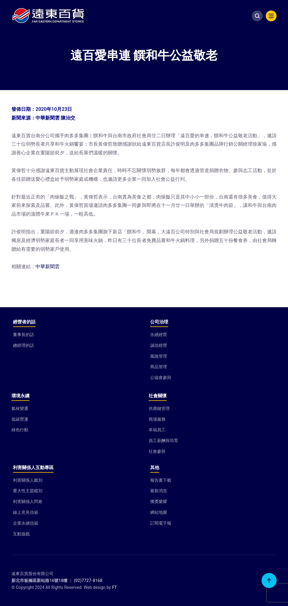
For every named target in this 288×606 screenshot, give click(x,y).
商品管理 (158, 366)
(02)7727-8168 (88, 580)
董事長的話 (23, 334)
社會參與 (157, 451)
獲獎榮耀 (158, 501)
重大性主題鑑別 (27, 490)
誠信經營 (158, 345)
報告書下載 (160, 480)
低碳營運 (19, 419)
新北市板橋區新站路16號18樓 (39, 580)
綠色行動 (19, 429)
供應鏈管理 (159, 408)
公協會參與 (160, 377)
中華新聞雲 (48, 266)
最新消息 (158, 490)
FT (114, 587)
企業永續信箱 (25, 523)
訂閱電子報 (160, 523)
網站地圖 (158, 512)
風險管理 (158, 356)
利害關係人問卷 (27, 501)
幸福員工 (157, 429)
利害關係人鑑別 (27, 480)
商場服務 (157, 419)
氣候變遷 (19, 408)
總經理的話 (23, 345)
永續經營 (158, 334)
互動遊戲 (21, 534)
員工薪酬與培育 (163, 440)
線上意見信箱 (25, 512)
